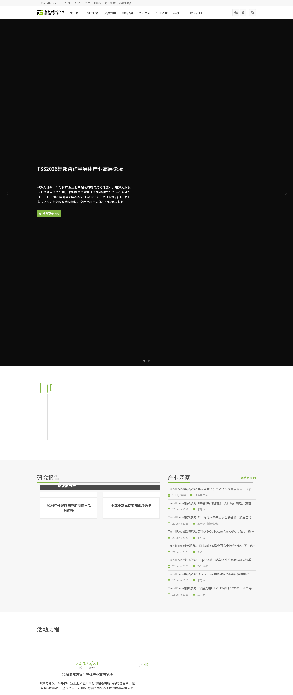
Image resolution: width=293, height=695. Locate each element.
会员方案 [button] (110, 13)
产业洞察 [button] (162, 13)
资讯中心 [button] (144, 13)
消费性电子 (201, 467)
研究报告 (93, 13)
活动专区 (179, 13)
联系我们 (196, 13)
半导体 (66, 3)
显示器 (78, 3)
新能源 (98, 3)
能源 (200, 524)
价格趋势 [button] (127, 13)
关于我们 (76, 13)
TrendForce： (50, 3)
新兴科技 (202, 538)
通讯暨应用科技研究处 (118, 3)
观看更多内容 (49, 213)
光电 (87, 3)
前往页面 (66, 409)
